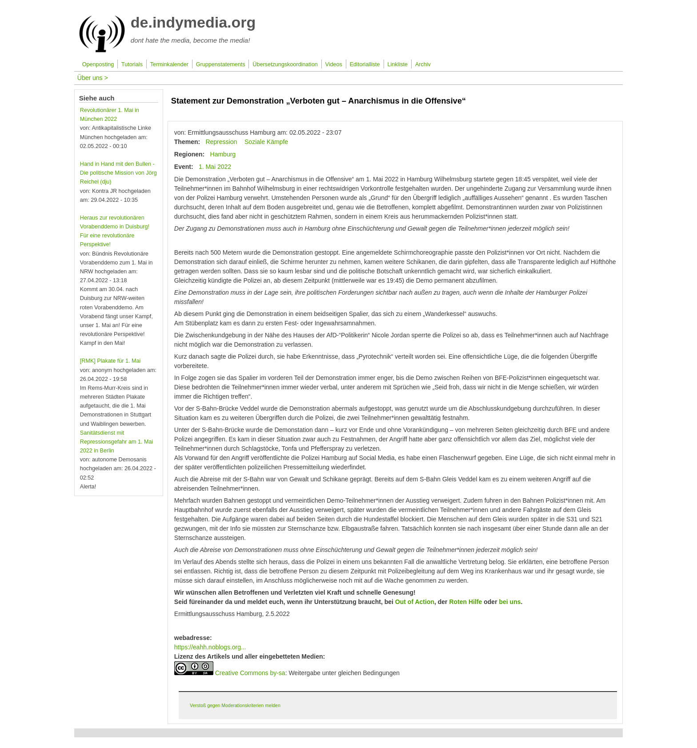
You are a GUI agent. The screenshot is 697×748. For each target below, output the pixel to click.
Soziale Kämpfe (266, 141)
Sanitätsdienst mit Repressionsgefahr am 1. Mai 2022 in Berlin (116, 442)
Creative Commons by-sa (250, 672)
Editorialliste (365, 64)
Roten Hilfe (465, 601)
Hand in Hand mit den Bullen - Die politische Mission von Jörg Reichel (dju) (118, 173)
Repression (221, 141)
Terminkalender (169, 64)
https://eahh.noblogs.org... (210, 647)
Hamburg (223, 154)
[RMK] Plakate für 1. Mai (110, 361)
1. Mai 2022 (215, 166)
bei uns (509, 601)
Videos (333, 64)
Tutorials (132, 64)
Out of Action (414, 601)
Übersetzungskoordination (284, 64)
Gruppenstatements (220, 64)
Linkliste (398, 64)
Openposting (98, 64)
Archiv (423, 64)
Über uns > (92, 77)
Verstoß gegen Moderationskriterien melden (235, 705)
